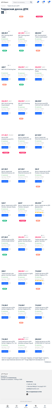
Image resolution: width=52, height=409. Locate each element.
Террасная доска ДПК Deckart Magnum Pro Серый (41, 309)
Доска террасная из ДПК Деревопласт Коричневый (42, 206)
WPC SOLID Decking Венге (26, 69)
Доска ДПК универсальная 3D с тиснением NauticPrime (8, 139)
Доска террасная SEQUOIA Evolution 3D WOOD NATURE (24, 173)
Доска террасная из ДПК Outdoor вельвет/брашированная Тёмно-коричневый (25, 207)
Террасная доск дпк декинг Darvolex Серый (8, 274)
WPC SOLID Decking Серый (24, 104)
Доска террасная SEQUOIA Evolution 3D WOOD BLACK (24, 138)
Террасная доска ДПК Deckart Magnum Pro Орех (24, 309)
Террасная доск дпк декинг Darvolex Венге (25, 240)
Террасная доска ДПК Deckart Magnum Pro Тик (9, 342)
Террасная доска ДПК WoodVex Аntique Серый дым (25, 343)
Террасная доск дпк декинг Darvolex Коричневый (41, 241)
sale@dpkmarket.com (32, 389)
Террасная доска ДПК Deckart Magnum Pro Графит (8, 309)
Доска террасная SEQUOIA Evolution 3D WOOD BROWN (41, 138)
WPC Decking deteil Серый (24, 36)
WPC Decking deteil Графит (7, 36)
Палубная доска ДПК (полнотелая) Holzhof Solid (7, 241)
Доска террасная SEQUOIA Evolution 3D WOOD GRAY (7, 173)
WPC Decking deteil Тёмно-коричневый (41, 36)
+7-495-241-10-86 (31, 384)
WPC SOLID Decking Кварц (41, 70)
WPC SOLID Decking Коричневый (7, 104)
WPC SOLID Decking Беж (8, 69)
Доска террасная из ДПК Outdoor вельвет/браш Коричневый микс (42, 173)
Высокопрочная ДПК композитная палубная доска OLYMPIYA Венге (42, 105)
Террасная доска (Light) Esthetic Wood (25, 274)
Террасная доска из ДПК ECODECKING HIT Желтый (42, 342)
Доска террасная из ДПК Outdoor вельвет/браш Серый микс (9, 206)
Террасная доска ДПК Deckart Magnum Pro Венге (41, 275)
